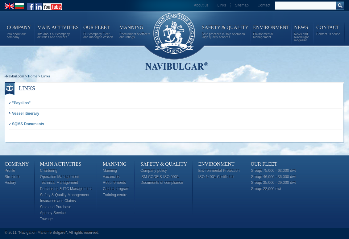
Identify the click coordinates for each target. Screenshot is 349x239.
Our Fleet (264, 164)
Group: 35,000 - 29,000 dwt (273, 182)
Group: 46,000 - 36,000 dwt (273, 177)
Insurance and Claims (58, 201)
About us (201, 5)
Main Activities (60, 164)
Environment (216, 164)
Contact (264, 5)
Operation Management (59, 177)
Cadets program (116, 189)
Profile (10, 170)
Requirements (114, 182)
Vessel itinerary (25, 113)
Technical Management (59, 182)
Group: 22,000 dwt (266, 189)
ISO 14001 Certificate (216, 177)
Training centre (115, 195)
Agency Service (53, 213)
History (10, 182)
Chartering (48, 170)
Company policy (153, 170)
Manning (115, 164)
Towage (46, 219)
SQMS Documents (28, 124)
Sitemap (242, 5)
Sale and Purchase (55, 207)
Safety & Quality (163, 164)
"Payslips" (21, 103)
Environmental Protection (218, 170)
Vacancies (111, 177)
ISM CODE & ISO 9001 (159, 177)
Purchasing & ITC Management (66, 189)
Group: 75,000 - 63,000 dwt (273, 170)
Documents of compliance (161, 182)
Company (17, 164)
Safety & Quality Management (64, 195)
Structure (12, 177)
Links (222, 5)
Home (33, 76)
